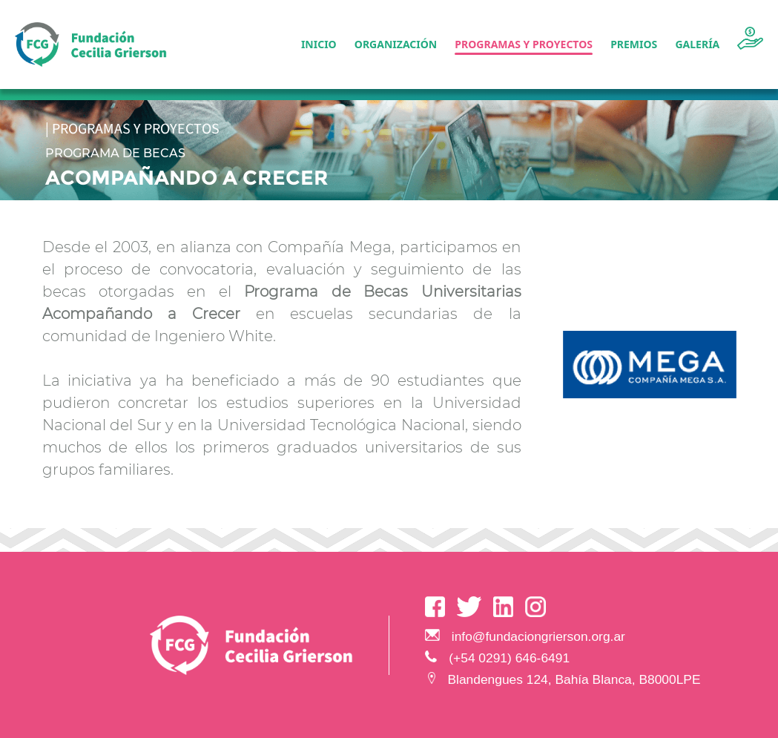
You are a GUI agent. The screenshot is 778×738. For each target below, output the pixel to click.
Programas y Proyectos (524, 44)
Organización (396, 44)
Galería (697, 44)
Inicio (319, 44)
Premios (633, 44)
